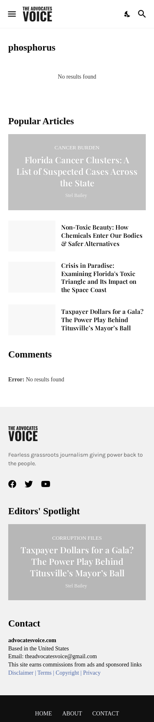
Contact (105, 713)
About (72, 713)
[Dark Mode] (127, 14)
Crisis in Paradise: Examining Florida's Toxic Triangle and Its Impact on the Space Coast (98, 278)
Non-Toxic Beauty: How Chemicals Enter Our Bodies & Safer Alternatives (102, 235)
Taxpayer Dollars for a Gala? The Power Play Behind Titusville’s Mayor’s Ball (102, 320)
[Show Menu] (11, 14)
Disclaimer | (22, 673)
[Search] (143, 14)
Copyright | (69, 673)
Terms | (46, 673)
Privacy (92, 673)
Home (43, 713)
